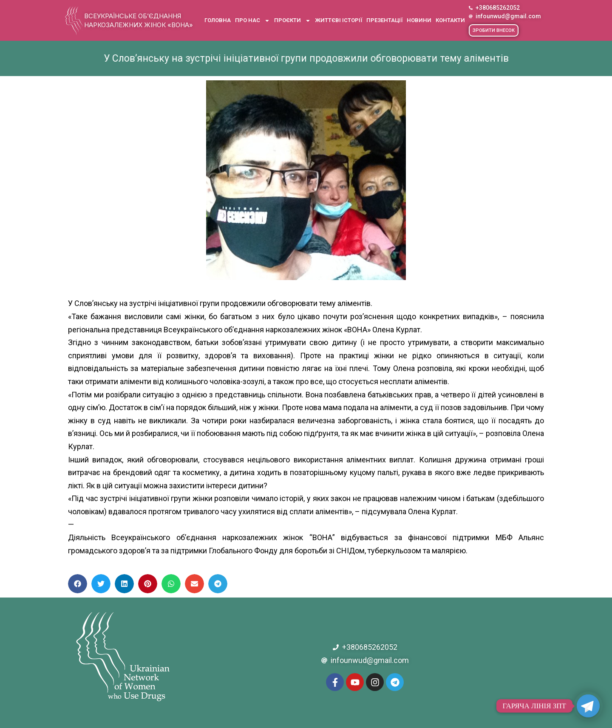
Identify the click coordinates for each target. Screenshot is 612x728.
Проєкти (292, 21)
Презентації (384, 20)
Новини (419, 20)
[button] (493, 30)
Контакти (450, 20)
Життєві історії (338, 20)
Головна (217, 20)
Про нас (252, 21)
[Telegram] (588, 705)
